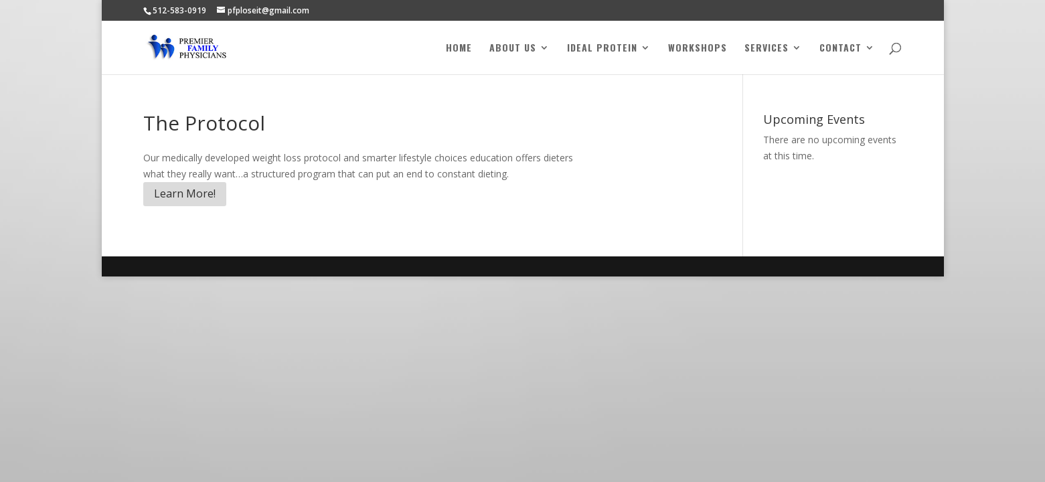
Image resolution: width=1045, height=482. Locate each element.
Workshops (697, 48)
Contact (840, 48)
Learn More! (185, 193)
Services (766, 48)
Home (459, 48)
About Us (512, 48)
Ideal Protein (602, 48)
